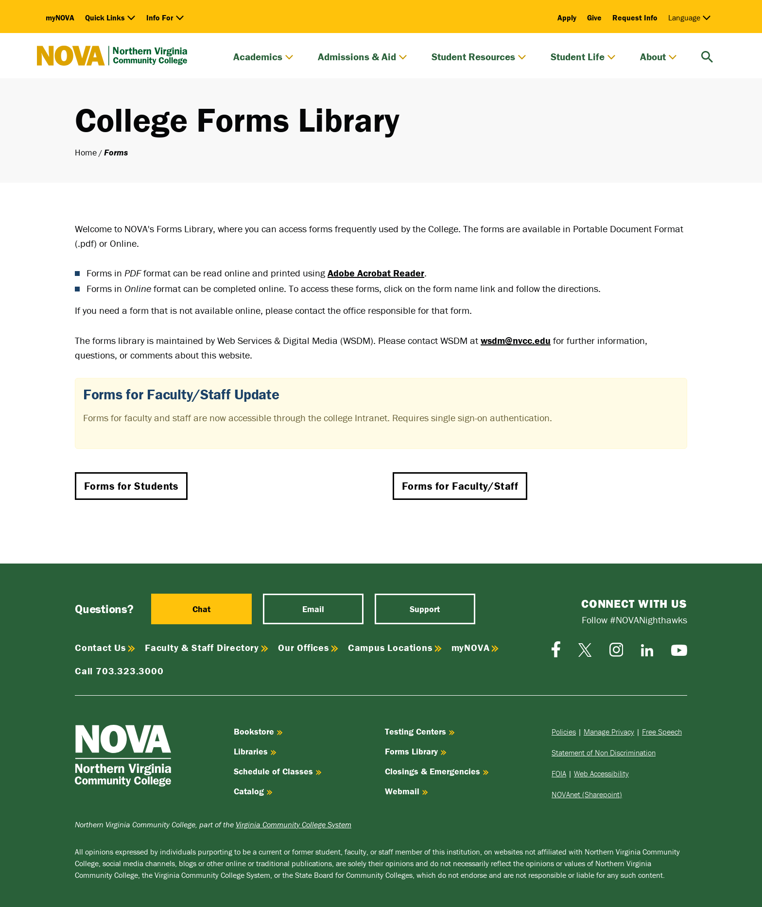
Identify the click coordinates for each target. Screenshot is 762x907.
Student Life (583, 57)
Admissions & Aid (362, 57)
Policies (564, 731)
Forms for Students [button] (131, 486)
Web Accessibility (601, 773)
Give (594, 17)
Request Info (635, 17)
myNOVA (60, 17)
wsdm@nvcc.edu (516, 340)
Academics (263, 57)
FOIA (559, 773)
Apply (566, 17)
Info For (165, 17)
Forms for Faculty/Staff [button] (460, 486)
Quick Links (110, 17)
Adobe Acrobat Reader (376, 273)
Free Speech (662, 731)
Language (689, 17)
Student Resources (479, 57)
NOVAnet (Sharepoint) (587, 794)
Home (86, 152)
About (658, 57)
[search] (707, 55)
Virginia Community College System (293, 824)
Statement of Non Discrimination (604, 752)
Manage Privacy (609, 731)
